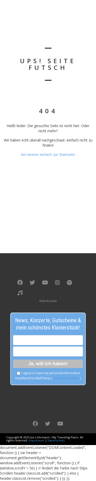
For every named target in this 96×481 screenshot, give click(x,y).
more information (66, 378)
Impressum (48, 300)
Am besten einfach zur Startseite (48, 154)
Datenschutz (56, 440)
